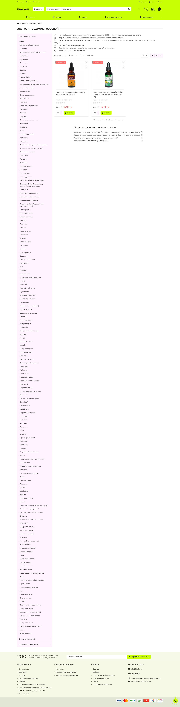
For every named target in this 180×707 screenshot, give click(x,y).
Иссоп (22, 455)
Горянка (23, 220)
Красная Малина (26, 377)
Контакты (36, 2)
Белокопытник (26, 352)
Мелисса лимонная (27, 548)
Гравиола (23, 227)
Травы (23, 23)
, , (145, 678)
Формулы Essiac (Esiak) (29, 452)
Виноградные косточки (29, 120)
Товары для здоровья (35, 36)
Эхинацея (24, 63)
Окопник (23, 445)
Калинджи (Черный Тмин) (30, 197)
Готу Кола (23, 441)
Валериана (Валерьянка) (29, 45)
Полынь (23, 116)
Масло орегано (26, 633)
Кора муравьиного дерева (30, 391)
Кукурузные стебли (27, 559)
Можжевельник (26, 566)
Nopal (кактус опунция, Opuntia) (32, 459)
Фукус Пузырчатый (27, 437)
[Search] (96, 9)
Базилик (23, 470)
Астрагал (23, 66)
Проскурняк (25, 584)
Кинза (22, 338)
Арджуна (23, 224)
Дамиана (23, 395)
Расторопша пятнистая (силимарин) (34, 84)
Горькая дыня (25, 480)
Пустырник (24, 292)
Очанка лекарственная (29, 200)
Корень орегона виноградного (32, 573)
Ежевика (23, 516)
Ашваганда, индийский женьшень (33, 145)
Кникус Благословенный (29, 541)
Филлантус (24, 484)
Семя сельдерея (26, 594)
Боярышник (25, 98)
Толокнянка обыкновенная (30, 605)
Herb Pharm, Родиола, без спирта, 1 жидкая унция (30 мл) (71, 93)
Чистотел (23, 423)
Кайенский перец (27, 134)
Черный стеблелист (27, 288)
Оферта (22, 681)
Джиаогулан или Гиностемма (31, 512)
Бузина (23, 70)
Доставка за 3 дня (113, 17)
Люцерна (23, 141)
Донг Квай (24, 402)
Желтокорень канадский (29, 193)
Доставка (20, 2)
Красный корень (26, 552)
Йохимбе (23, 284)
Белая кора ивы (26, 217)
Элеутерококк (25, 210)
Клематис (24, 537)
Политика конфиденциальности (32, 691)
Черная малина (26, 341)
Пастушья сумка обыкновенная (32, 580)
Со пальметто (25, 252)
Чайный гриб (25, 462)
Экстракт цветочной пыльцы (31, 626)
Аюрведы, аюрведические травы (33, 52)
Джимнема (24, 263)
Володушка (24, 416)
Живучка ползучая (27, 527)
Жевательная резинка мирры (31, 519)
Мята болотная (26, 569)
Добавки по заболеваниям (104, 675)
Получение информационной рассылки (35, 687)
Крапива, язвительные (29, 106)
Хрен (22, 576)
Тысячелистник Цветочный (30, 612)
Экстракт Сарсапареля (29, 473)
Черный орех (25, 173)
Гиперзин (24, 316)
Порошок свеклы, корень (30, 380)
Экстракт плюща (26, 623)
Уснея (22, 601)
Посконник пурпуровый (29, 509)
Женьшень (24, 56)
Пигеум (23, 448)
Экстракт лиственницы (29, 331)
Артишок (23, 138)
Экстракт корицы (26, 349)
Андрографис (25, 324)
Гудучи (22, 487)
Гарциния (24, 245)
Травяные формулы (27, 295)
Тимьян (23, 238)
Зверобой (24, 123)
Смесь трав (24, 373)
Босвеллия (24, 256)
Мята (22, 130)
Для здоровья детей (35, 639)
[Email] (96, 657)
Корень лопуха (25, 231)
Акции (83, 17)
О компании (146, 17)
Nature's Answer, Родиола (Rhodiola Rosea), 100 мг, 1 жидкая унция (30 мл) (108, 94)
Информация (24, 664)
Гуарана (23, 270)
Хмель (22, 281)
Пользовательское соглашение (32, 684)
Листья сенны (25, 562)
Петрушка (24, 190)
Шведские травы (26, 608)
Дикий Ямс (24, 409)
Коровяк (23, 334)
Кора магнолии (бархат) (29, 306)
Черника (23, 102)
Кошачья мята (25, 544)
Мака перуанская (27, 88)
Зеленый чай (25, 91)
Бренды (30, 17)
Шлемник (24, 384)
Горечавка (24, 366)
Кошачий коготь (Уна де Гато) (31, 148)
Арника (23, 113)
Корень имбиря (26, 320)
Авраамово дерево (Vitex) (30, 398)
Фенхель (23, 127)
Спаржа (23, 434)
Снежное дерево (26, 498)
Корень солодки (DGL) (28, 81)
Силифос (23, 420)
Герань (22, 502)
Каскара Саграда (27, 359)
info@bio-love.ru (137, 669)
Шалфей (23, 619)
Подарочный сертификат (66, 672)
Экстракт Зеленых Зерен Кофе (32, 180)
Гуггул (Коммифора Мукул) (30, 277)
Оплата (28, 2)
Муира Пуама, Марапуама (30, 466)
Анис (22, 477)
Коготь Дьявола (26, 177)
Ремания (23, 427)
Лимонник (24, 109)
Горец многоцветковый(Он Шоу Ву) (34, 505)
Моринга (23, 162)
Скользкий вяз (25, 598)
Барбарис (24, 491)
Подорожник (25, 274)
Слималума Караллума (29, 363)
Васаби (23, 345)
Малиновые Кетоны (27, 299)
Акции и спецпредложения (67, 675)
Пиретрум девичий (27, 413)
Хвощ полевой (25, 242)
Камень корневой (27, 534)
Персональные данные (28, 678)
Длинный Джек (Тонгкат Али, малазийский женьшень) (31, 185)
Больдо (23, 495)
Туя (21, 267)
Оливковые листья (27, 95)
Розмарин (24, 356)
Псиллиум (24, 155)
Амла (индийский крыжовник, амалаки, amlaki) (32, 205)
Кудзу (22, 555)
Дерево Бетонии (26, 388)
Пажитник (24, 235)
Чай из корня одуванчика (30, 616)
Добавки (96, 672)
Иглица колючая (26, 530)
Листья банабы (26, 309)
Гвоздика (23, 170)
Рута (21, 591)
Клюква (23, 73)
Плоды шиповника (27, 259)
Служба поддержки (64, 664)
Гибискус (23, 370)
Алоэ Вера (24, 59)
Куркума (23, 49)
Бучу (22, 430)
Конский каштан (26, 213)
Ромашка (23, 159)
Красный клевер (26, 166)
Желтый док (24, 523)
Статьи (57, 17)
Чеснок (23, 249)
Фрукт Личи (24, 302)
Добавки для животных (35, 644)
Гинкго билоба (25, 77)
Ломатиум (24, 327)
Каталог (38, 9)
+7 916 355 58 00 (78, 51)
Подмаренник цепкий (29, 587)
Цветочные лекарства (28, 313)
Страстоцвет (25, 405)
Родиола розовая (35, 23)
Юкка (22, 630)
